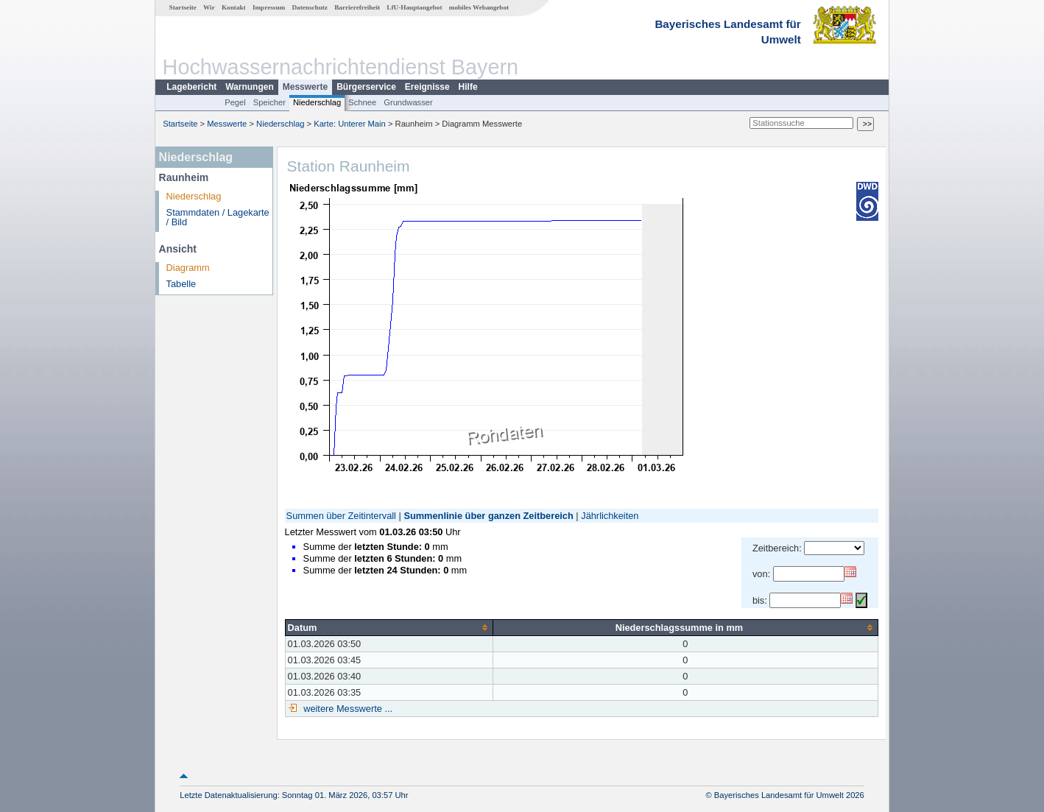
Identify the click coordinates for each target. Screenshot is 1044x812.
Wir (209, 7)
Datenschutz (310, 7)
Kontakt (234, 7)
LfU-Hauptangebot (414, 7)
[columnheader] (389, 627)
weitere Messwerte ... (346, 708)
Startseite (183, 7)
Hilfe (468, 87)
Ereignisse (427, 87)
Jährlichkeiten (609, 515)
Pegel (235, 102)
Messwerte (305, 87)
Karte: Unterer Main (350, 123)
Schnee (362, 102)
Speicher (269, 102)
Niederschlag (317, 102)
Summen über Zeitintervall (341, 515)
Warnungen (249, 87)
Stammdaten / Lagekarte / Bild (217, 217)
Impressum (269, 7)
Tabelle (181, 283)
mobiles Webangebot (479, 7)
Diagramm (188, 267)
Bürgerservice (366, 87)
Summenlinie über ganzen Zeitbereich (488, 515)
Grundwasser (408, 102)
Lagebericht (191, 87)
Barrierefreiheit (357, 7)
